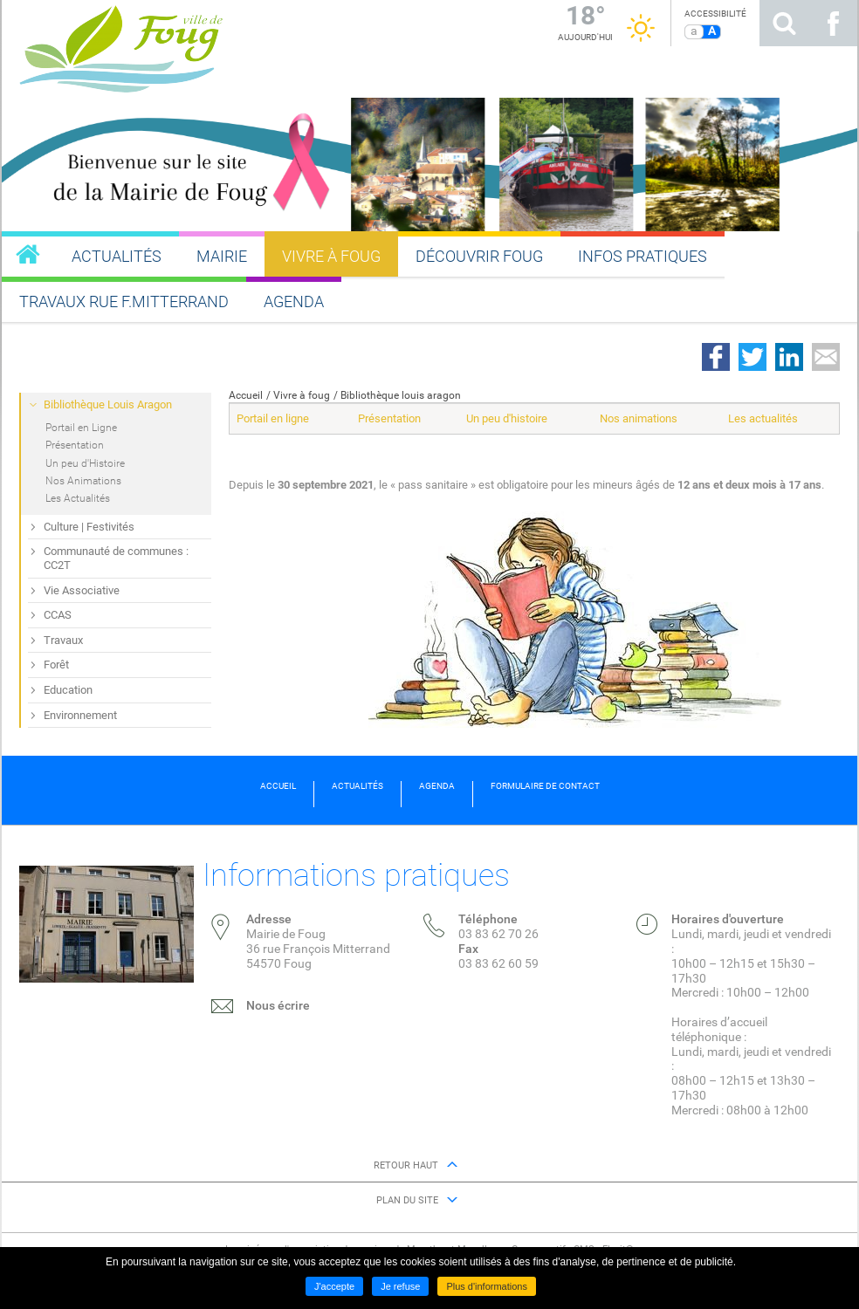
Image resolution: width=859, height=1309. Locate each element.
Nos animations (638, 418)
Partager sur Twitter (752, 357)
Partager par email (826, 357)
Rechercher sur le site (783, 23)
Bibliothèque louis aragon (400, 395)
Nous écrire (278, 1005)
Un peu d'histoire (506, 418)
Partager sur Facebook (716, 357)
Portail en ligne (273, 418)
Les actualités (763, 418)
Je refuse (400, 1286)
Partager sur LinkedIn (789, 357)
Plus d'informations (486, 1286)
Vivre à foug (301, 395)
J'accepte (334, 1286)
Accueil (246, 395)
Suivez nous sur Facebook (832, 23)
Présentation (389, 418)
